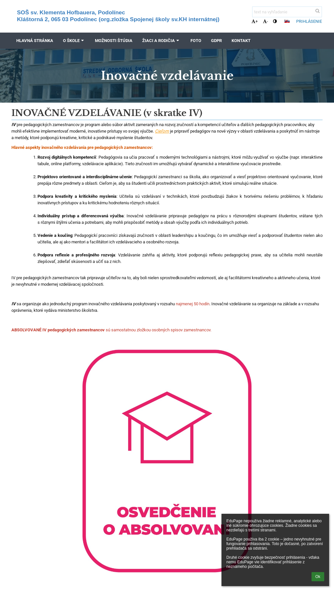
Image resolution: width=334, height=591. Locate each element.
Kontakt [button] (241, 40)
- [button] (265, 21)
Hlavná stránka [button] (34, 40)
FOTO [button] (195, 40)
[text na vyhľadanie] (287, 12)
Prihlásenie (309, 21)
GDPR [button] (216, 40)
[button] (287, 21)
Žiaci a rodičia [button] (161, 40)
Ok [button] (317, 576)
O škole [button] (74, 40)
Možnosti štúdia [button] (113, 40)
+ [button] (254, 21)
